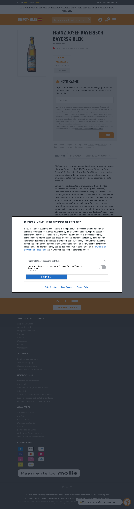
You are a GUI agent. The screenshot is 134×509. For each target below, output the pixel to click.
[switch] (102, 267)
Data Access (66, 287)
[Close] (116, 222)
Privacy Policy (83, 287)
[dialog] (67, 254)
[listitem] (67, 260)
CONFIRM (46, 277)
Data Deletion (51, 287)
